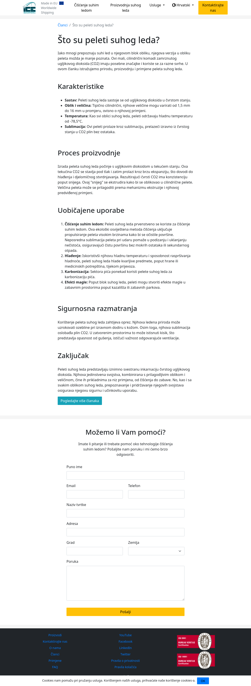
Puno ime (74, 466)
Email (71, 485)
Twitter (125, 654)
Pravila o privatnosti (125, 660)
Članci (63, 25)
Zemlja (133, 542)
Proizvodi (55, 635)
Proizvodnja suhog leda (125, 8)
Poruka (72, 561)
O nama (55, 648)
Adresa (72, 523)
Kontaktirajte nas (213, 8)
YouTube (125, 635)
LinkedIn (125, 648)
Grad (70, 542)
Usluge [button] (155, 5)
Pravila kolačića (125, 667)
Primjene (54, 660)
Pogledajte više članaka (80, 400)
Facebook (126, 641)
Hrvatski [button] (181, 5)
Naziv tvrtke (76, 504)
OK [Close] (203, 681)
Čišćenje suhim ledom (86, 8)
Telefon (134, 485)
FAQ (55, 667)
